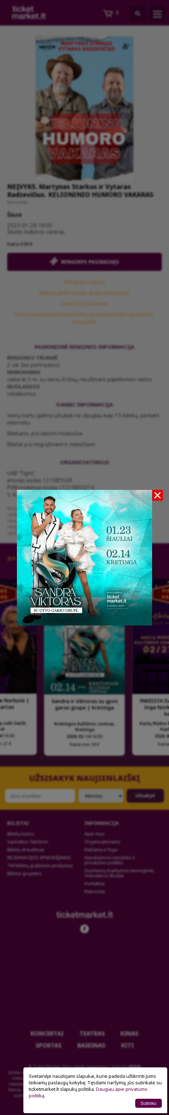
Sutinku (148, 1103)
